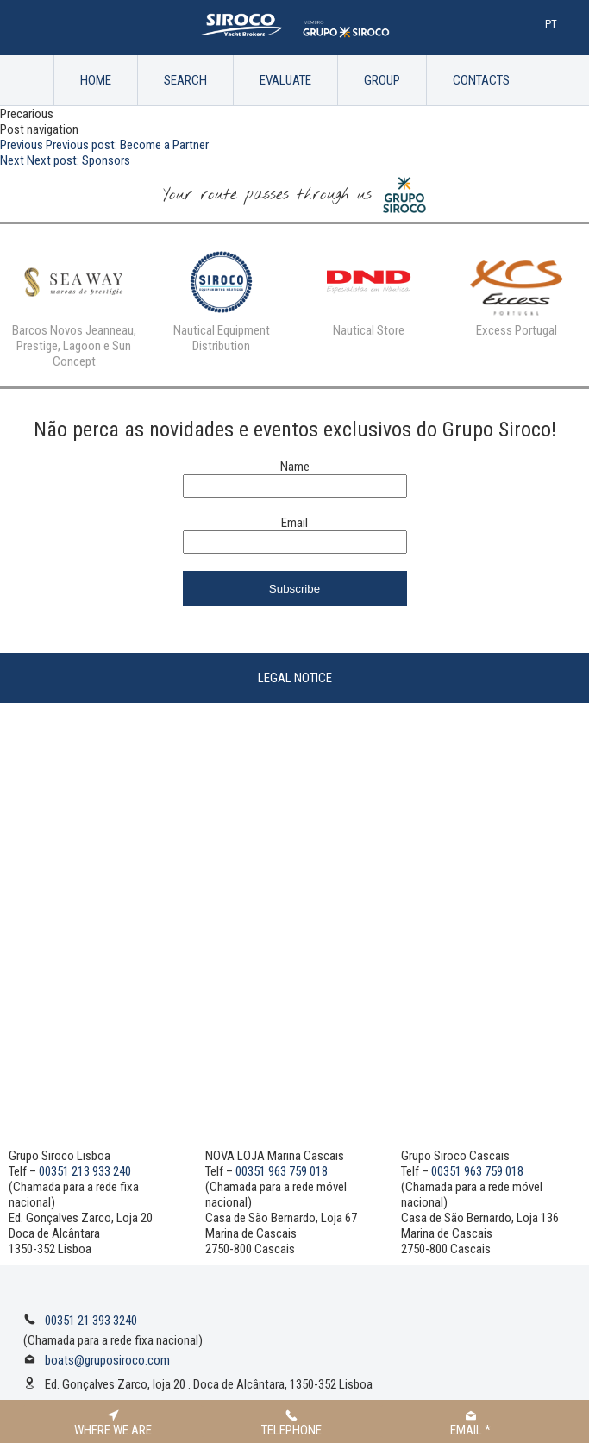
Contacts (481, 80)
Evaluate (285, 80)
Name (295, 466)
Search (185, 80)
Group (382, 80)
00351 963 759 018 (281, 1171)
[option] (73, 305)
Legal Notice (295, 678)
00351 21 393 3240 (91, 1320)
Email (294, 522)
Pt (551, 23)
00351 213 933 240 (85, 1171)
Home (95, 80)
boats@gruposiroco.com (107, 1360)
